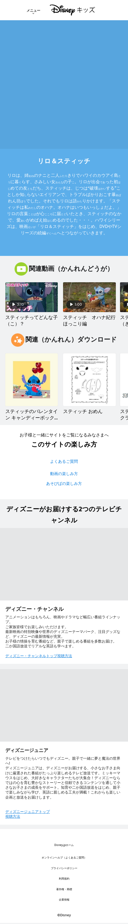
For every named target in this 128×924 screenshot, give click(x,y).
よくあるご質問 (64, 461)
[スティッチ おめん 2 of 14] (89, 379)
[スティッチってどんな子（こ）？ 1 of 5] (31, 297)
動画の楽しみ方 (64, 473)
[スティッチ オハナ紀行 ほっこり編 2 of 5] (89, 297)
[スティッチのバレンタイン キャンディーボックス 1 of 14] (31, 379)
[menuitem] (33, 10)
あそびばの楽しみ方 (64, 483)
